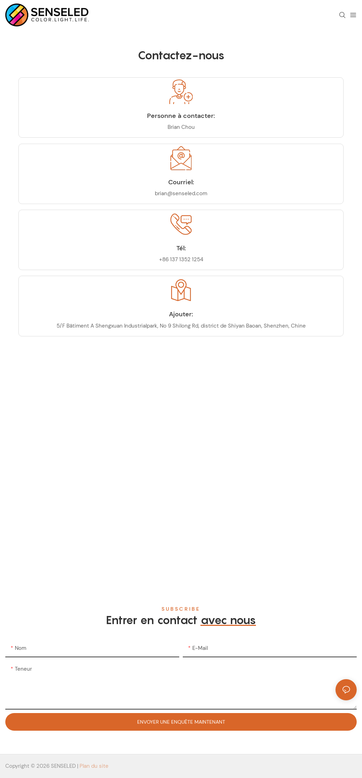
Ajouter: (181, 314)
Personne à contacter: (181, 116)
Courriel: (181, 182)
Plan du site (94, 766)
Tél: (181, 248)
